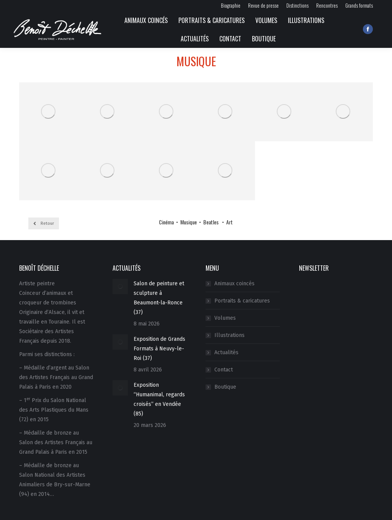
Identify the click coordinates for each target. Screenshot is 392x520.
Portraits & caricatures (242, 301)
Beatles (211, 222)
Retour (43, 223)
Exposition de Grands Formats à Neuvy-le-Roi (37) (159, 348)
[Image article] (120, 286)
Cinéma (166, 222)
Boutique (225, 387)
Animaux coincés (234, 283)
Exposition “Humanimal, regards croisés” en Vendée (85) (159, 399)
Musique (188, 222)
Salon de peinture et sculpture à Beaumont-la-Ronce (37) (159, 298)
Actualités (226, 352)
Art (229, 222)
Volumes (225, 318)
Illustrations (229, 335)
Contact (223, 369)
